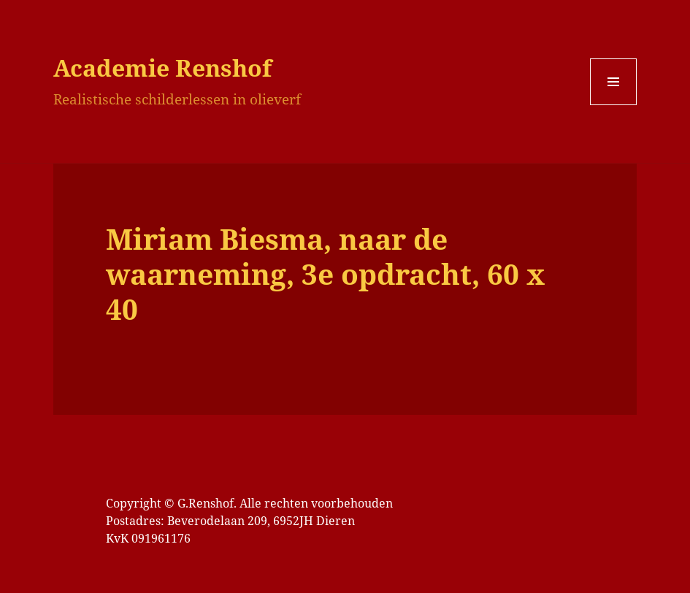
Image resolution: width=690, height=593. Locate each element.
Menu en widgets (614, 104)
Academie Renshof (162, 67)
